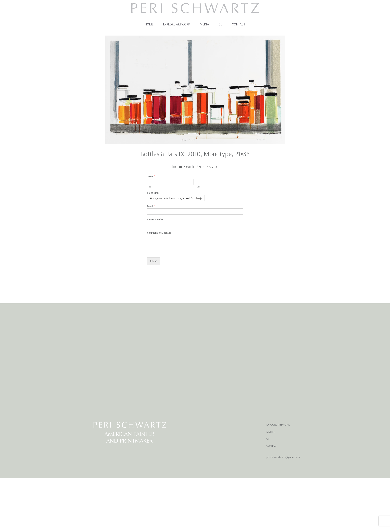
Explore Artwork (176, 24)
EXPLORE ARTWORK (278, 424)
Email (151, 206)
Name (151, 176)
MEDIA (270, 431)
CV (220, 24)
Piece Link (153, 192)
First (149, 186)
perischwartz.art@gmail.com (283, 457)
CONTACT (272, 445)
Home (149, 24)
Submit (153, 261)
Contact (238, 24)
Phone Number (155, 219)
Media (204, 24)
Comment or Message (159, 232)
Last (198, 186)
